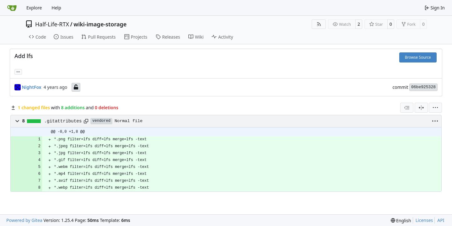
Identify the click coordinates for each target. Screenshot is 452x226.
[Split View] (421, 108)
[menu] (435, 108)
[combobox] (406, 108)
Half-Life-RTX (52, 24)
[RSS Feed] (319, 24)
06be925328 (423, 87)
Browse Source (418, 57)
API (440, 220)
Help (56, 8)
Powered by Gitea (24, 220)
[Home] (12, 7)
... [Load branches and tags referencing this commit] (18, 71)
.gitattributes (63, 121)
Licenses (424, 220)
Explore (34, 8)
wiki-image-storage (99, 24)
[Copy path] (86, 121)
